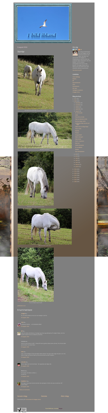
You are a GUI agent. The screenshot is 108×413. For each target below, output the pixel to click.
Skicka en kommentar (24, 389)
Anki (22, 322)
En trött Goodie (78, 112)
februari (77, 164)
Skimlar (77, 149)
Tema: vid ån (78, 128)
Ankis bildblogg (76, 76)
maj (77, 158)
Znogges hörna (76, 92)
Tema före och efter (79, 117)
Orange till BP (78, 135)
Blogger (60, 408)
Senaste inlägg (22, 396)
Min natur (75, 88)
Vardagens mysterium (78, 90)
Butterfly (77, 130)
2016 (75, 101)
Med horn (77, 143)
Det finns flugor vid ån (80, 121)
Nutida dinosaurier (79, 145)
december (78, 102)
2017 (75, 99)
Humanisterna (76, 86)
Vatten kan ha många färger (81, 126)
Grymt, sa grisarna (79, 141)
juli (76, 154)
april (77, 160)
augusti (77, 111)
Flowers (77, 132)
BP (22, 331)
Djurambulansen (76, 82)
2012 (75, 175)
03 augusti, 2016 (25, 317)
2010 (75, 179)
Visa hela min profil (77, 70)
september (78, 109)
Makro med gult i (79, 137)
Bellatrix (74, 78)
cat (81, 49)
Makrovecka (78, 139)
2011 (75, 177)
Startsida (44, 396)
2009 (75, 181)
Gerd (74, 84)
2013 (75, 173)
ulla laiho (23, 362)
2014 (75, 171)
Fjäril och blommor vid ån (81, 119)
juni (76, 156)
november (78, 104)
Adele (76, 115)
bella (22, 351)
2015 (75, 169)
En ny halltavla (78, 147)
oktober (77, 107)
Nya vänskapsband (79, 151)
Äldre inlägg (65, 396)
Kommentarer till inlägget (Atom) (33, 399)
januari (77, 166)
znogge (23, 313)
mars (77, 162)
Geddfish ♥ (24, 381)
